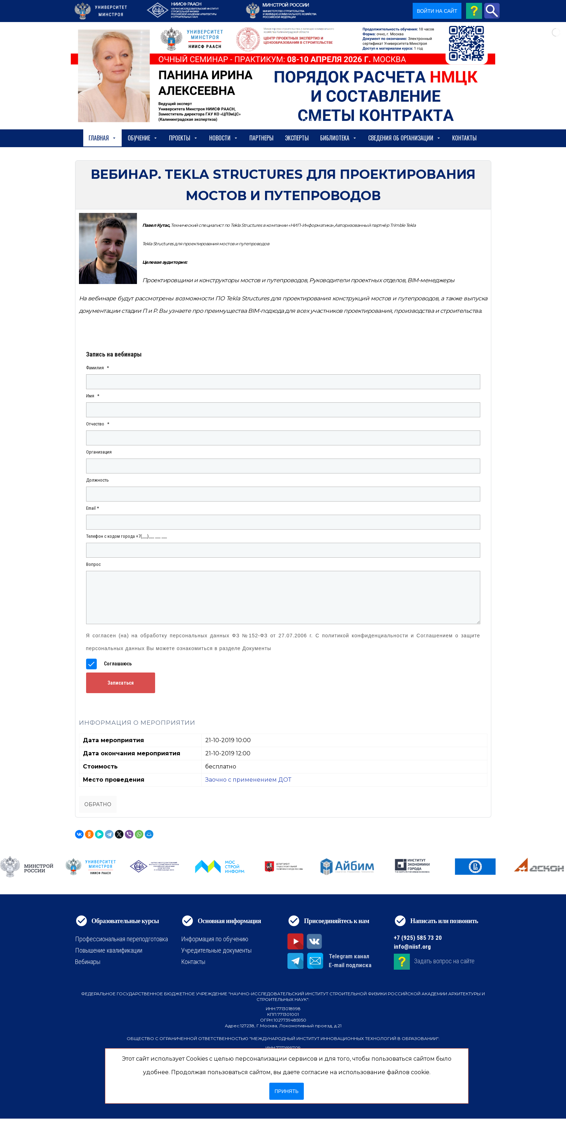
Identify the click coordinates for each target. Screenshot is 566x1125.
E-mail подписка (350, 965)
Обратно (97, 804)
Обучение (143, 137)
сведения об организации (404, 137)
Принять (286, 1091)
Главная (102, 137)
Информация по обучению (214, 939)
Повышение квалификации (108, 950)
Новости (223, 137)
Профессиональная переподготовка (121, 939)
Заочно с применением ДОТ (248, 779)
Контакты (464, 138)
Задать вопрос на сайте (444, 961)
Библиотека (338, 137)
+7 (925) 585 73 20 (418, 937)
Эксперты (297, 138)
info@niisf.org (412, 946)
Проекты (183, 137)
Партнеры (261, 138)
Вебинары (87, 961)
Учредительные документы (216, 950)
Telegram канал (349, 956)
